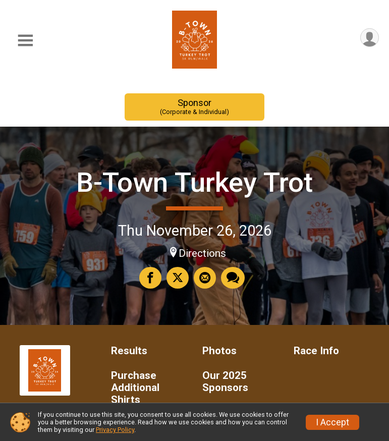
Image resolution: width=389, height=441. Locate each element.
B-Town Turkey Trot (194, 182)
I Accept (332, 422)
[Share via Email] (205, 277)
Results (129, 351)
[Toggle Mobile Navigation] (25, 40)
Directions (202, 253)
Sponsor (194, 106)
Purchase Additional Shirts (135, 388)
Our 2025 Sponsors (225, 382)
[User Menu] (369, 37)
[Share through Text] (233, 277)
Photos (219, 351)
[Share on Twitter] (177, 277)
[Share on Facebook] (150, 277)
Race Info (316, 351)
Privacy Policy (115, 429)
